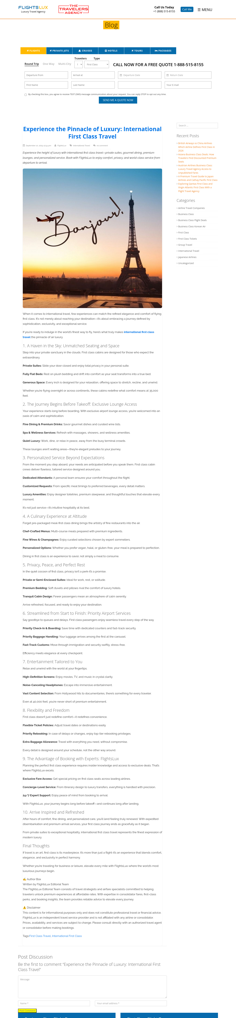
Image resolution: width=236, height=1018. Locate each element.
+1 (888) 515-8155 (164, 11)
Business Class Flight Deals (192, 220)
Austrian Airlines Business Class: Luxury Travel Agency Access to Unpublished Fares (195, 169)
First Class (183, 232)
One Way (48, 64)
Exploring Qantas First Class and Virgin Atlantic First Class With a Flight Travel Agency (195, 187)
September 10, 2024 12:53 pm (38, 145)
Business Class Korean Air (192, 226)
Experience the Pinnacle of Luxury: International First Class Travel (92, 132)
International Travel (81, 145)
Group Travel (185, 244)
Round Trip (32, 64)
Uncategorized (186, 263)
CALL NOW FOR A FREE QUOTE (158, 64)
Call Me (187, 9)
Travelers (79, 58)
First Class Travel (40, 936)
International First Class (67, 936)
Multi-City (64, 64)
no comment (102, 145)
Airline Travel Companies (191, 208)
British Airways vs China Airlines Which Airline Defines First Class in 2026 (196, 147)
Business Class (186, 214)
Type (97, 58)
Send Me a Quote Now (118, 100)
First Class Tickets (187, 238)
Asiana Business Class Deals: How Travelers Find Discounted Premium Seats (197, 158)
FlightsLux (61, 145)
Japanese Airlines (187, 257)
